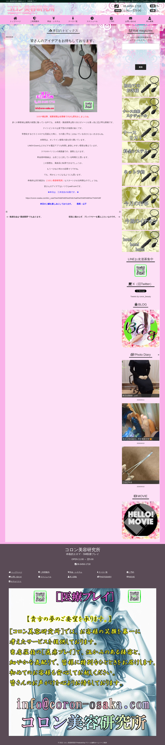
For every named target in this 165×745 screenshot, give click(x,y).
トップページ (15, 19)
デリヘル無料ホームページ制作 (96, 741)
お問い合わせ (130, 19)
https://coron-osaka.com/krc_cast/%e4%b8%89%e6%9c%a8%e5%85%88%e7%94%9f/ (63, 198)
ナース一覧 (72, 19)
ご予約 (111, 19)
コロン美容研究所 (24, 7)
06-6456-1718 (132, 6)
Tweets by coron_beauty (140, 296)
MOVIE (131, 575)
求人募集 (149, 19)
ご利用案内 (34, 19)
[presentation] (140, 56)
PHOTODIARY (104, 575)
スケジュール (92, 19)
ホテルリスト (15, 580)
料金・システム (53, 19)
